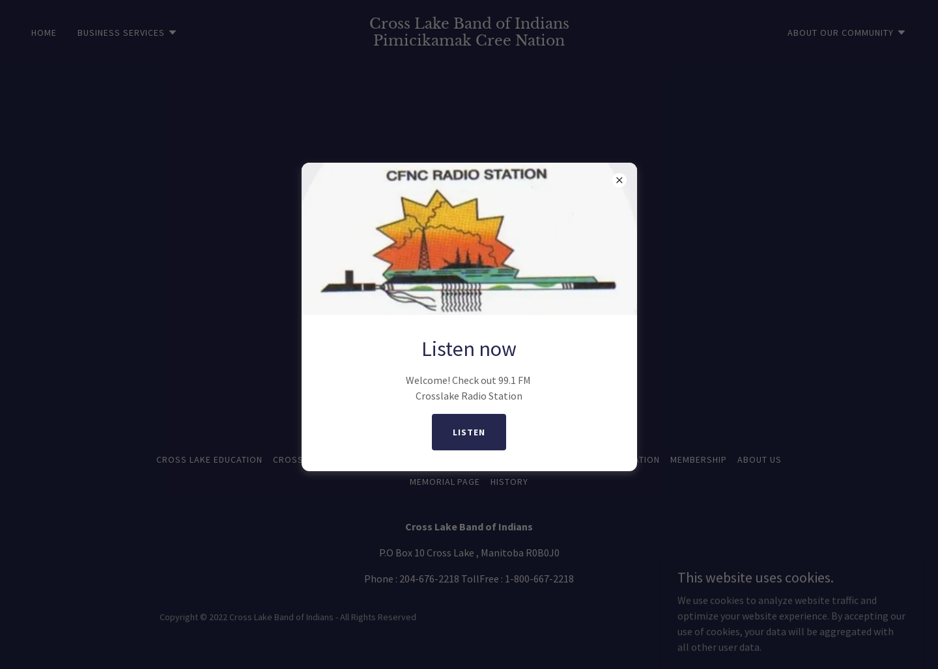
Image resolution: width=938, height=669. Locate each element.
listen (469, 432)
